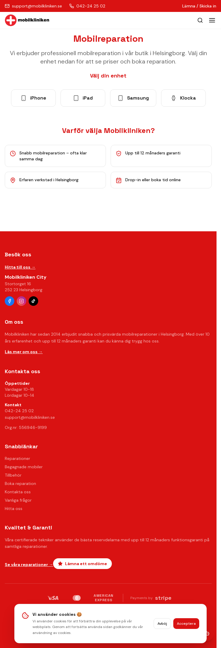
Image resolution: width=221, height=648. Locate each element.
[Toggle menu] (212, 20)
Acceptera (186, 623)
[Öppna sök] (200, 20)
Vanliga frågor (18, 500)
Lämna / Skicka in (199, 6)
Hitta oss (13, 508)
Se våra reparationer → (29, 564)
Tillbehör (13, 475)
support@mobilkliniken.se (30, 417)
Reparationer (17, 458)
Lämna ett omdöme (82, 563)
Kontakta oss (18, 491)
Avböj (162, 623)
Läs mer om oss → (24, 351)
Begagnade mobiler (24, 466)
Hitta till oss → (20, 267)
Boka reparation (20, 483)
